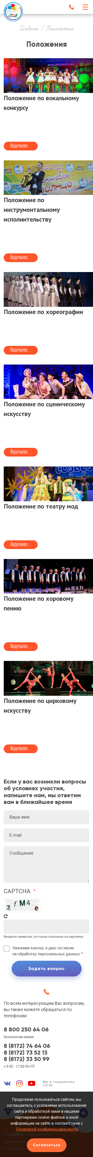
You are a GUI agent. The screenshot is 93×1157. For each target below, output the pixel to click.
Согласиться (46, 1145)
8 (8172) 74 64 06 (27, 1046)
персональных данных (59, 954)
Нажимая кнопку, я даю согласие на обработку (46, 951)
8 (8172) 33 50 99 (26, 1059)
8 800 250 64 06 (26, 1029)
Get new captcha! (6, 916)
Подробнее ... (20, 145)
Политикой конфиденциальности (47, 1129)
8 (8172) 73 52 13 (25, 1052)
